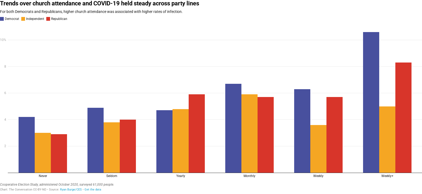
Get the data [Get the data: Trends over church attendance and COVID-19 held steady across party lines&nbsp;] (93, 189)
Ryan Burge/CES (71, 189)
